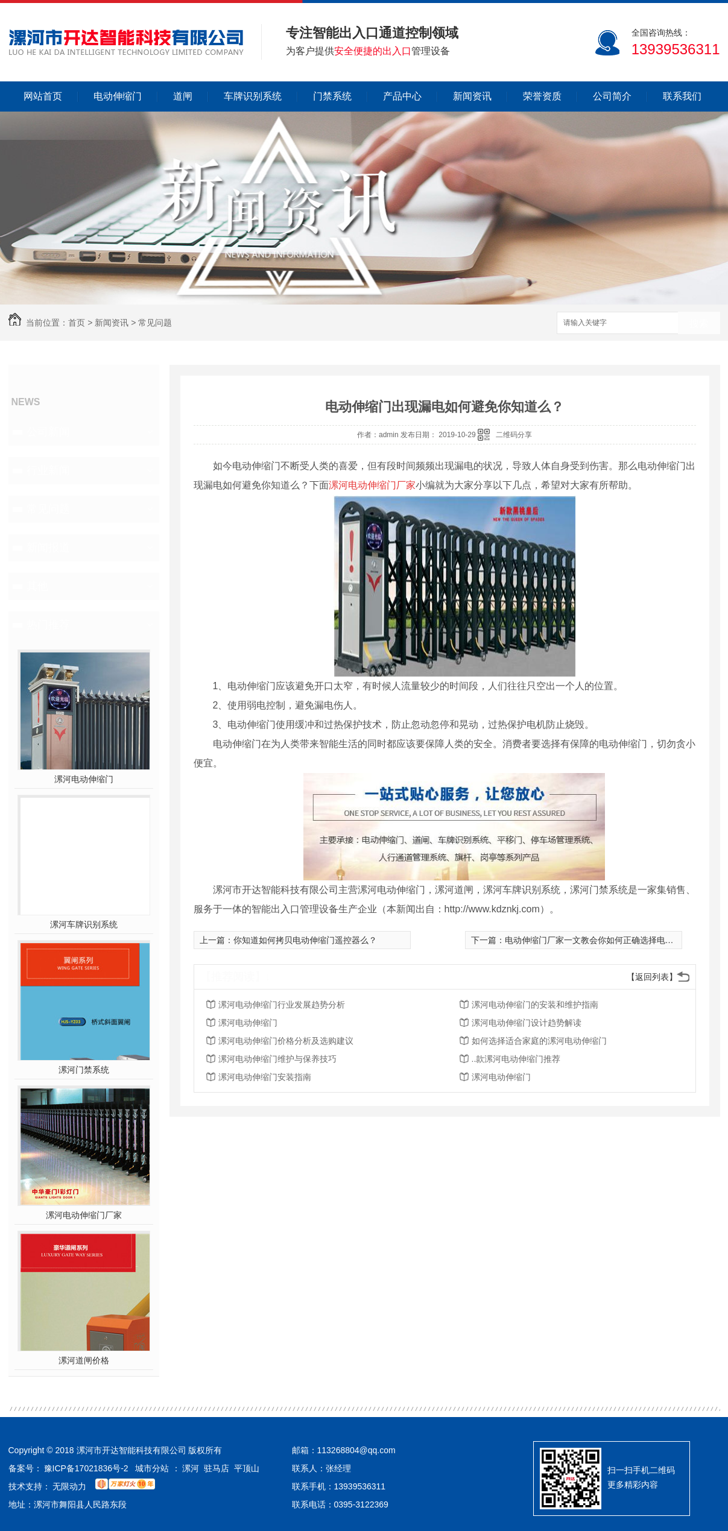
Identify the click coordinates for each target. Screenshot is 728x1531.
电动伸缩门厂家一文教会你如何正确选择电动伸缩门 (602, 940)
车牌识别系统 (253, 96)
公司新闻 (48, 432)
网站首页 (43, 96)
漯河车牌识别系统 (84, 924)
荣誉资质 (542, 96)
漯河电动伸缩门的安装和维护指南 (535, 1004)
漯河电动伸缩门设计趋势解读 (526, 1023)
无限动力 (69, 1486)
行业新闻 (48, 470)
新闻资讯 (472, 96)
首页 (76, 322)
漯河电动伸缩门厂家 (84, 1215)
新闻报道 (48, 547)
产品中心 (402, 96)
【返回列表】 (652, 977)
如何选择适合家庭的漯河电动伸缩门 (539, 1041)
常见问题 (155, 322)
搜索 (699, 323)
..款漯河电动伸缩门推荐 (516, 1059)
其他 (37, 586)
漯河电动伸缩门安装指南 (264, 1077)
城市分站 (152, 1468)
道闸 (182, 96)
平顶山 (246, 1468)
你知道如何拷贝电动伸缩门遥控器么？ (305, 940)
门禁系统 (332, 96)
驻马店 (216, 1468)
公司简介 (612, 96)
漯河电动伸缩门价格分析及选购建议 (285, 1041)
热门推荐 (48, 625)
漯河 (190, 1468)
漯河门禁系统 (84, 1070)
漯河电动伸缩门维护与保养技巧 (277, 1059)
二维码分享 (514, 435)
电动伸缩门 (117, 96)
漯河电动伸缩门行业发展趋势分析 (281, 1004)
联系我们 (682, 96)
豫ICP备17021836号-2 (86, 1468)
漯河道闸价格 (84, 1360)
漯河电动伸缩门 (83, 779)
